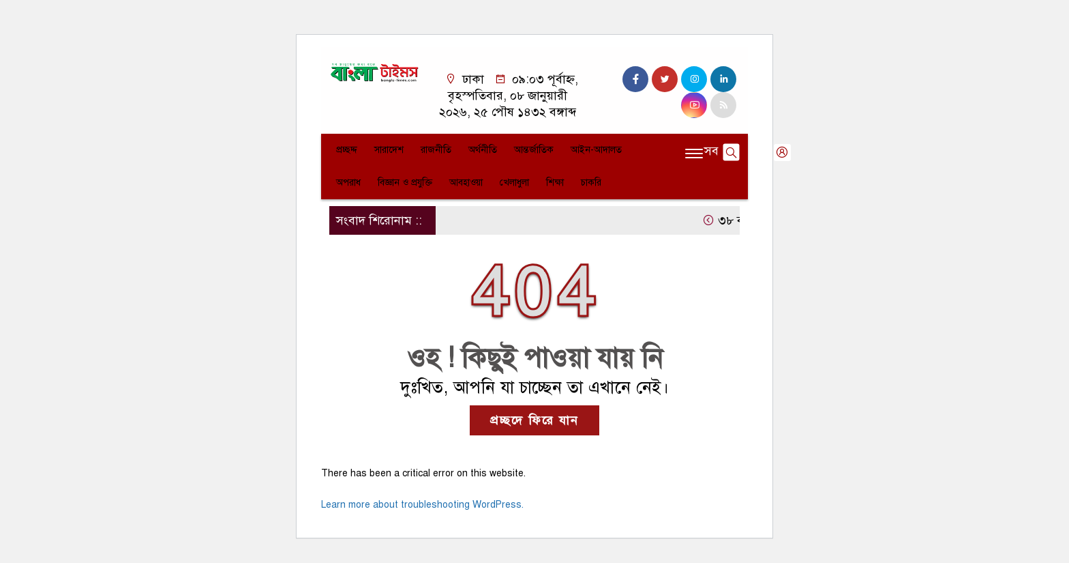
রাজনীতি (436, 150)
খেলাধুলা (514, 182)
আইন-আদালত (596, 150)
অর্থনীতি (482, 150)
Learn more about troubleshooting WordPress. (422, 504)
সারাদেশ (389, 150)
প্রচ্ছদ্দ (346, 150)
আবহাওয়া (466, 182)
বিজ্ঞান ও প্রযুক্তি (405, 182)
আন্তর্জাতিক (534, 150)
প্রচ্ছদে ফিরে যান (534, 420)
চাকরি (591, 182)
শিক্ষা (555, 182)
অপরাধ (348, 182)
